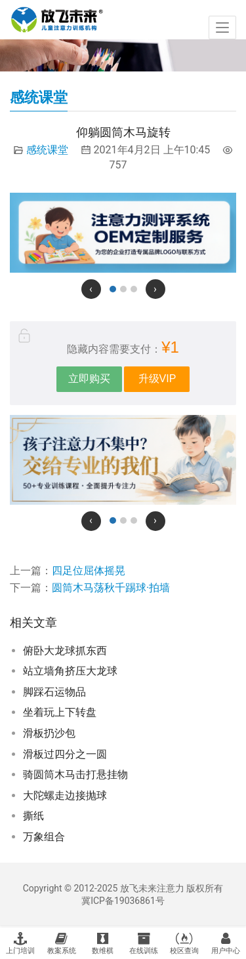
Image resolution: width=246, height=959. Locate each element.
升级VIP (157, 378)
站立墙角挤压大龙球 (70, 671)
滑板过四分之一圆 (65, 754)
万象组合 (44, 837)
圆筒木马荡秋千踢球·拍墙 (111, 587)
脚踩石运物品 (54, 692)
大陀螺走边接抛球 (65, 795)
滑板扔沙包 (49, 733)
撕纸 (33, 816)
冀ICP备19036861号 (123, 900)
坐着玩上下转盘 (59, 712)
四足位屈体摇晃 (88, 570)
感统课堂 (47, 150)
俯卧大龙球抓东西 (65, 650)
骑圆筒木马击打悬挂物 (75, 774)
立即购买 (89, 378)
